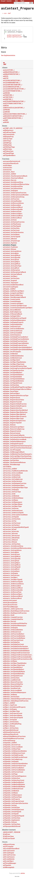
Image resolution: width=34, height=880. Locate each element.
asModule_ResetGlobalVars (12, 688)
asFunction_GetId (9, 496)
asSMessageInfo (8, 869)
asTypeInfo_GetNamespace (12, 797)
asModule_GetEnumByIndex (13, 632)
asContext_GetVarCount (11, 232)
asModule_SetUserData (11, 699)
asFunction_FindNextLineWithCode (15, 473)
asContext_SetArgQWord (11, 266)
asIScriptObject (8, 863)
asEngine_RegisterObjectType (13, 421)
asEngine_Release (9, 427)
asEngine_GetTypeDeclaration (13, 372)
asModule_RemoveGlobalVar (13, 686)
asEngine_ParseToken (10, 393)
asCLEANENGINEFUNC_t (11, 85)
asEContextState (8, 137)
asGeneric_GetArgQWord (11, 567)
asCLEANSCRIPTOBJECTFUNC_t (14, 91)
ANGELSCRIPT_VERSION (11, 834)
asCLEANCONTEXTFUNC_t (12, 83)
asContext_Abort (9, 174)
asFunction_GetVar (9, 523)
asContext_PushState (10, 249)
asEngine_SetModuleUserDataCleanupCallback (18, 456)
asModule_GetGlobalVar (11, 644)
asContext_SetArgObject (11, 264)
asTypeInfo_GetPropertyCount (13, 803)
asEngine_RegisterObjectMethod (14, 416)
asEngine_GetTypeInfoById (12, 379)
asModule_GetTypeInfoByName (14, 674)
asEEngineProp (8, 139)
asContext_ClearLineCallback (13, 180)
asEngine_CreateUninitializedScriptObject (17, 310)
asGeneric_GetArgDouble (11, 561)
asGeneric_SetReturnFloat (12, 594)
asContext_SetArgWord (11, 270)
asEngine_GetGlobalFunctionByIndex (16, 341)
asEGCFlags (7, 143)
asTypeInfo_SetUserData (11, 826)
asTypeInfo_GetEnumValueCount (14, 768)
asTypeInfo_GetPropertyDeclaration (15, 805)
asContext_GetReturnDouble (13, 211)
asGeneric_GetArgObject (11, 565)
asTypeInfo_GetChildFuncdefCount (15, 759)
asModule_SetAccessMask (12, 692)
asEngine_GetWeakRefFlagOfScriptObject (17, 389)
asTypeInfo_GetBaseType (11, 751)
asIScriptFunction (14, 39)
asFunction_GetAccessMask (13, 475)
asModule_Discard (9, 623)
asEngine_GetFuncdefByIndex (13, 331)
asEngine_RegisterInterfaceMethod (15, 412)
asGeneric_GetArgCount (11, 557)
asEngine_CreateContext (11, 301)
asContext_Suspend (10, 283)
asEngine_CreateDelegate (12, 303)
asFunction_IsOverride (11, 534)
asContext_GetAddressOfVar (13, 188)
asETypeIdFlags (8, 155)
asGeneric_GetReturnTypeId (13, 584)
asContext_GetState (10, 222)
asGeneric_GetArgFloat (11, 563)
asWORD (6, 124)
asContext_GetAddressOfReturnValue (16, 186)
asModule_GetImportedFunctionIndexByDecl (18, 659)
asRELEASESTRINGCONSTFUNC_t (15, 116)
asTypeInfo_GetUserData (11, 820)
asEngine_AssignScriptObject (13, 295)
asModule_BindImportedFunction (15, 615)
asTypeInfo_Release (10, 824)
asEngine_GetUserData (11, 387)
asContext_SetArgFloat (11, 262)
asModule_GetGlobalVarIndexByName (16, 653)
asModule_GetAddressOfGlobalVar (15, 626)
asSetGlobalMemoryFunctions (13, 741)
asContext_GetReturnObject (12, 216)
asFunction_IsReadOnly (11, 540)
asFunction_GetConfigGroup (13, 481)
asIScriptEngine (8, 855)
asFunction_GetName (10, 502)
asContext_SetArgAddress (12, 253)
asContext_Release (9, 251)
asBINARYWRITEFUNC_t (11, 76)
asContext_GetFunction (11, 201)
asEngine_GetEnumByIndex (12, 326)
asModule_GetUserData (11, 680)
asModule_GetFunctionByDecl (13, 636)
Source (3, 54)
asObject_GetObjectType (11, 713)
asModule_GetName (10, 663)
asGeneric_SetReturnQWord (13, 598)
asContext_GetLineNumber (12, 203)
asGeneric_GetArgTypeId (11, 569)
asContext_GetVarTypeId (11, 239)
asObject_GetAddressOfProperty (14, 709)
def (9, 13)
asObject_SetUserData (10, 730)
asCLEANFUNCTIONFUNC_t (12, 87)
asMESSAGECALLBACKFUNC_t (13, 110)
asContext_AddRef (9, 176)
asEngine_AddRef (9, 291)
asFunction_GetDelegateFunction (14, 485)
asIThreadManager (9, 865)
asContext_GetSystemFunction (13, 224)
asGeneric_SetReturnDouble (13, 592)
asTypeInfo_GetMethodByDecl (13, 784)
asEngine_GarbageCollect (12, 318)
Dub (16, 1)
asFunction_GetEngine (11, 492)
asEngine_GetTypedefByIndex (13, 383)
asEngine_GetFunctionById (12, 335)
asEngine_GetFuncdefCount (12, 333)
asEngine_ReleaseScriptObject (13, 429)
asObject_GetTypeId (10, 722)
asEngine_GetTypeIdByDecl (12, 375)
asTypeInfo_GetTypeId (10, 816)
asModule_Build (8, 617)
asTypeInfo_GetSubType (11, 810)
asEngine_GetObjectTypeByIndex (14, 364)
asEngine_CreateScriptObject (13, 306)
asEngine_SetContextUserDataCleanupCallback (18, 439)
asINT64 (6, 108)
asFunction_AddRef (10, 471)
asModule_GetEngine (10, 630)
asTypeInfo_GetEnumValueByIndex (15, 766)
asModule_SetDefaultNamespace (14, 695)
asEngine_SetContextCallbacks (13, 437)
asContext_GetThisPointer (12, 226)
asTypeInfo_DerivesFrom (11, 747)
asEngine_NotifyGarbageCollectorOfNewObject (18, 391)
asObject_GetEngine (10, 711)
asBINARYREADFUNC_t (11, 74)
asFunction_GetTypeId (11, 519)
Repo (22, 1)
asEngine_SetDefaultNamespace (14, 444)
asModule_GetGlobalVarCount (13, 646)
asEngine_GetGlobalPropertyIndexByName (18, 352)
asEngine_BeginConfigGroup (13, 297)
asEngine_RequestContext (12, 433)
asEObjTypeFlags (9, 149)
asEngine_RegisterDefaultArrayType (15, 398)
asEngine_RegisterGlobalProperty (14, 408)
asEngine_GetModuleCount (12, 360)
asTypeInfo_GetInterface (11, 780)
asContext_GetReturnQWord (13, 218)
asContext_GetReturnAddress (13, 205)
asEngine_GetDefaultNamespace (14, 322)
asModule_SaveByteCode (12, 690)
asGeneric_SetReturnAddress (13, 586)
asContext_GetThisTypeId (12, 228)
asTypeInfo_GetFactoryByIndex (14, 772)
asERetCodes (7, 151)
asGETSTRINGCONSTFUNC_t (13, 106)
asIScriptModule (9, 861)
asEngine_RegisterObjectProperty (14, 418)
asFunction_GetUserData (11, 521)
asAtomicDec (7, 170)
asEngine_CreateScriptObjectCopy (15, 308)
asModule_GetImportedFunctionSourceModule (18, 661)
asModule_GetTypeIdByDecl (13, 669)
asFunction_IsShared (10, 542)
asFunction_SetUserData (11, 546)
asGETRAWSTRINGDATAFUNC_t (14, 103)
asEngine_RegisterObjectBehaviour (15, 414)
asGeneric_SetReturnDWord (13, 590)
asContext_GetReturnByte (12, 207)
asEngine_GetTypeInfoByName (13, 381)
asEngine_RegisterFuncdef (12, 404)
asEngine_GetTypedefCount (12, 385)
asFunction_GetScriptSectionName (15, 517)
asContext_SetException (11, 272)
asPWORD (6, 112)
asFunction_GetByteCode (12, 479)
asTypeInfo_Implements (11, 822)
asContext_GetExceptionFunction (14, 195)
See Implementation (8, 57)
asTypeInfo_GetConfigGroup (12, 761)
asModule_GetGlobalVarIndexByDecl (16, 651)
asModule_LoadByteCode (12, 682)
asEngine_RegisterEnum (11, 400)
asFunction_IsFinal (9, 531)
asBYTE (5, 80)
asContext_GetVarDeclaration (13, 234)
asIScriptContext (14, 37)
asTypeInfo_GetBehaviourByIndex (15, 753)
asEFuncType (7, 141)
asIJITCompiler (8, 849)
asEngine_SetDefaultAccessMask (14, 442)
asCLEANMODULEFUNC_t (12, 89)
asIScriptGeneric (9, 859)
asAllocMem (7, 168)
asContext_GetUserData (11, 230)
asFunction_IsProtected (11, 538)
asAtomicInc (7, 172)
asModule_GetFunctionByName (14, 640)
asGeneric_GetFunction (11, 577)
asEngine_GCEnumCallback (12, 316)
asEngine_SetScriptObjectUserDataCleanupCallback (18, 458)
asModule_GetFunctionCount (13, 642)
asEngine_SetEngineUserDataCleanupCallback (18, 448)
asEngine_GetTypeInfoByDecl (13, 377)
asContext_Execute (9, 182)
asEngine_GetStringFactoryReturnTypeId (17, 370)
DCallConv (6, 836)
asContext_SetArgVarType (12, 268)
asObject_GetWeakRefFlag (12, 726)
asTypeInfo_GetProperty (11, 801)
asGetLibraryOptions (10, 605)
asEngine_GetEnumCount (12, 329)
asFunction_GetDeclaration (12, 483)
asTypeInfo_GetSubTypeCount (13, 812)
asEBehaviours (8, 132)
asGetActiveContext (10, 603)
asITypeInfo (7, 867)
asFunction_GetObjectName (12, 506)
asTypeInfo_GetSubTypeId (12, 814)
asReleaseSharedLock (10, 736)
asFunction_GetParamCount (13, 513)
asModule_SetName (10, 697)
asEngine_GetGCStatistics (12, 337)
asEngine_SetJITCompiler (12, 452)
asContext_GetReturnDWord (13, 209)
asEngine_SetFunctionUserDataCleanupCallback (18, 450)
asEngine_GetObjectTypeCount (13, 366)
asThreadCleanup (9, 743)
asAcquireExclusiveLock (11, 163)
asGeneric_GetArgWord (11, 571)
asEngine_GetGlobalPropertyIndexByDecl (17, 349)
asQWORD (6, 114)
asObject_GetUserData (10, 724)
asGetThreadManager (10, 609)
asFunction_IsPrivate (10, 536)
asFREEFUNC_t (8, 97)
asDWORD (6, 95)
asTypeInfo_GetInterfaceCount (13, 782)
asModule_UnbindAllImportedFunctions (17, 701)
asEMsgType (7, 147)
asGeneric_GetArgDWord (11, 559)
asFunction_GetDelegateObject (13, 488)
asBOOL (5, 78)
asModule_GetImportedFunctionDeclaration (18, 657)
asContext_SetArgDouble (11, 260)
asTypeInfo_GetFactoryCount (13, 774)
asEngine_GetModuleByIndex (13, 358)
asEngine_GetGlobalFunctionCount (15, 343)
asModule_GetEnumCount (12, 634)
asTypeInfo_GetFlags (10, 776)
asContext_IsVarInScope (11, 243)
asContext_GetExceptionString (13, 199)
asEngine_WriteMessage (11, 467)
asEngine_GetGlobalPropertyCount (15, 347)
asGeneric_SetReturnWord (12, 600)
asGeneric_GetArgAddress (12, 552)
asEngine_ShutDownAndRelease (14, 465)
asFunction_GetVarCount (11, 525)
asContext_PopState (10, 245)
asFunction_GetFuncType (12, 494)
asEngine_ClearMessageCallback (14, 299)
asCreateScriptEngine (10, 289)
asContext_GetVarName (11, 237)
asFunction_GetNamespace (12, 504)
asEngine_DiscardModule (12, 312)
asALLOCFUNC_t (8, 72)
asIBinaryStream (9, 846)
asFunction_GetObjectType (12, 508)
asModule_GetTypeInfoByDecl (13, 672)
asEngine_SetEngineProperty (13, 446)
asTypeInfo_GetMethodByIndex (14, 787)
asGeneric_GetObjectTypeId (12, 582)
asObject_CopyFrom (10, 707)
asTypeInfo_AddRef (10, 745)
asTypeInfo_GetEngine (11, 764)
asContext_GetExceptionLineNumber (16, 197)
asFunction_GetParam (10, 511)
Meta (4, 49)
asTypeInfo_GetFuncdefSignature (14, 778)
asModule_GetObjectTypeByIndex (14, 665)
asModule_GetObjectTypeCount (14, 667)
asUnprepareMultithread (11, 828)
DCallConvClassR (9, 841)
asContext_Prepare (9, 247)
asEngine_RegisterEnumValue (13, 402)
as (5, 13)
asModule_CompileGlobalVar (13, 621)
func (25, 39)
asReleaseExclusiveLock (11, 734)
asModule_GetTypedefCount (13, 678)
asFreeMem (7, 469)
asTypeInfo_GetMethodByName (14, 789)
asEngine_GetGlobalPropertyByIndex (16, 345)
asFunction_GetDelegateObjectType (15, 490)
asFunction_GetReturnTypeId (13, 515)
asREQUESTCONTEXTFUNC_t (13, 118)
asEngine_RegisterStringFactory (14, 423)
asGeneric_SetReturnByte (12, 588)
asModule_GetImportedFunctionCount (16, 655)
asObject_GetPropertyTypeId (13, 720)
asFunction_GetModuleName (13, 500)
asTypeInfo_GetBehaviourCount (14, 755)
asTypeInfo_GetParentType (12, 799)
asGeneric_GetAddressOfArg (13, 548)
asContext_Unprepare (10, 285)
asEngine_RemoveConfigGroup (13, 431)
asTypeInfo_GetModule (11, 793)
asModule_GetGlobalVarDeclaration (15, 649)
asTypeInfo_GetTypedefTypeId (13, 818)
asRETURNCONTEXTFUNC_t (13, 120)
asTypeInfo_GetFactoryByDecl (13, 770)
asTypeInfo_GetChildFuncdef (13, 757)
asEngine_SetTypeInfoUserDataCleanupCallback (18, 460)
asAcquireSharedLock (10, 165)
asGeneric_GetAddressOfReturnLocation (17, 550)
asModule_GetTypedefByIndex (13, 676)
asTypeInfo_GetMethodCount (13, 791)
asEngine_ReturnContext (11, 435)
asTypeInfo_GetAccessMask (13, 749)
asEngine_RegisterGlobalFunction (15, 406)
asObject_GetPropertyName (12, 718)
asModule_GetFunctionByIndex (14, 638)
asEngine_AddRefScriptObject (13, 293)
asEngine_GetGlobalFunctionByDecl (15, 339)
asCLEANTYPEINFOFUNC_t (12, 93)
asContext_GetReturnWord (12, 220)
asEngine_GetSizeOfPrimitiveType (15, 368)
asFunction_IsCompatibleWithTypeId (16, 529)
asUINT (5, 122)
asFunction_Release (10, 544)
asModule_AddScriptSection (13, 611)
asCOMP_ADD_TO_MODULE (12, 130)
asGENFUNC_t (8, 101)
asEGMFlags (7, 145)
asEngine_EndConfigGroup (12, 314)
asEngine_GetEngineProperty (13, 324)
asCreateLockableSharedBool (13, 287)
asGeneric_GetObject (10, 580)
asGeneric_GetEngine (10, 575)
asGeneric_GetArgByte (11, 554)
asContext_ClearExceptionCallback (15, 178)
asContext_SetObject (10, 278)
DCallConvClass (8, 838)
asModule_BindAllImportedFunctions (16, 613)
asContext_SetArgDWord (11, 257)
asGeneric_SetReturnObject (12, 596)
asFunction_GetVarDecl (11, 527)
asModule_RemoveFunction (12, 684)
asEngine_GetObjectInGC (11, 362)
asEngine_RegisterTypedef (12, 425)
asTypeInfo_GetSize (10, 807)
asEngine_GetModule (10, 356)
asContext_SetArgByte (11, 255)
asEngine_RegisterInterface (12, 410)
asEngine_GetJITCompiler (12, 354)
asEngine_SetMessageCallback (13, 454)
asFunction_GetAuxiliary (11, 477)
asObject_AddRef (9, 705)
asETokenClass (8, 153)
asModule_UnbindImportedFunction (15, 703)
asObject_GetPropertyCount (12, 715)
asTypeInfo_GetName (10, 795)
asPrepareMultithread (10, 732)
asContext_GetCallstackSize (12, 191)
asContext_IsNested (10, 241)
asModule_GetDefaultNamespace (14, 628)
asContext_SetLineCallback (12, 276)
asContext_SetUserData (11, 280)
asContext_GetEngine (10, 193)
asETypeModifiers (9, 157)
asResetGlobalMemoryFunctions (14, 738)
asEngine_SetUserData (11, 462)
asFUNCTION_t (8, 99)
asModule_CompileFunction (13, 619)
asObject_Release (9, 728)
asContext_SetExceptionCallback (14, 274)
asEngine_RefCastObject (11, 395)
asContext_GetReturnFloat (12, 214)
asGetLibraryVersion (10, 607)
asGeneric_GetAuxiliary (11, 573)
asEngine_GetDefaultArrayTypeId (14, 320)
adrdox (23, 875)
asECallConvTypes (9, 134)
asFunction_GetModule (11, 498)
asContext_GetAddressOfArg (13, 184)
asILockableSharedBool (11, 851)
